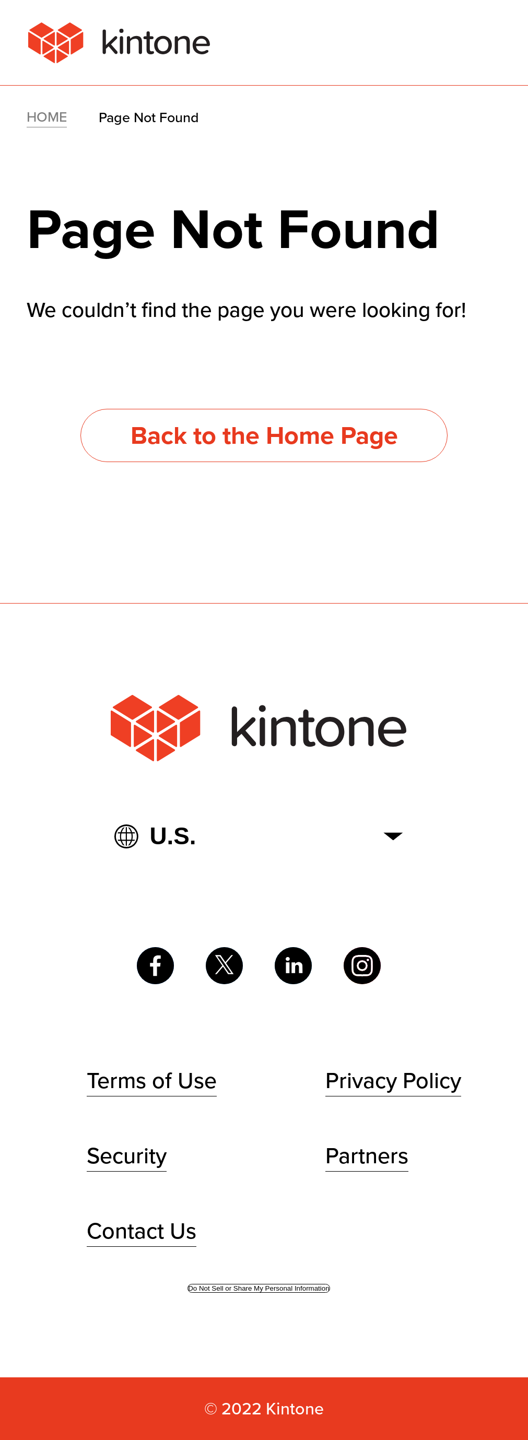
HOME (47, 116)
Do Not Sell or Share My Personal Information (258, 1288)
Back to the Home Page (264, 435)
